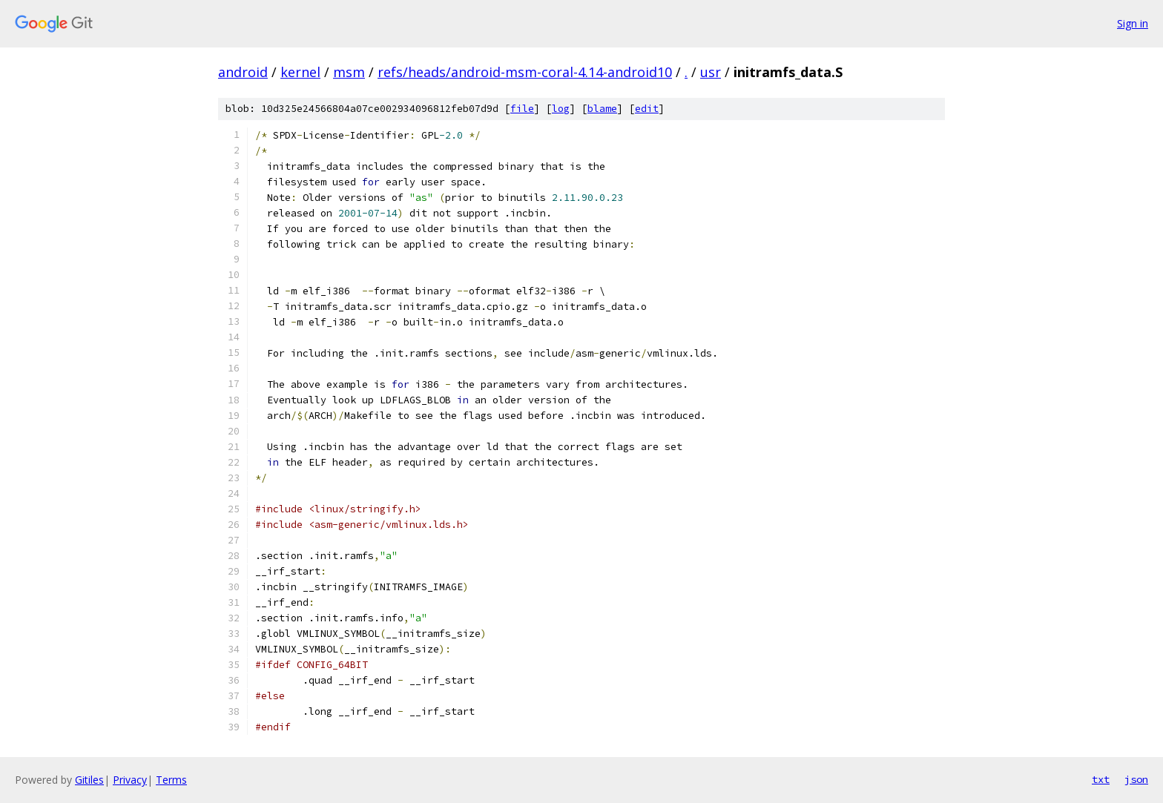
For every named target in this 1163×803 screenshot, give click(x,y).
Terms (171, 780)
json (1136, 779)
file (522, 108)
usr (710, 72)
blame (602, 108)
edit (647, 108)
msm (349, 72)
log (561, 108)
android (243, 72)
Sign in (1132, 23)
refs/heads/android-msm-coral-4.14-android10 (525, 72)
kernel (300, 72)
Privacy (130, 780)
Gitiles (89, 780)
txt (1101, 779)
